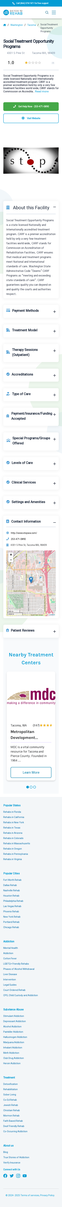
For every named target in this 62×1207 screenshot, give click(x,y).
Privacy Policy (47, 1195)
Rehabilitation (10, 1089)
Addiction (8, 941)
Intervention (9, 979)
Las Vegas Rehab (12, 906)
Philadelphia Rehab (13, 901)
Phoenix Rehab (11, 911)
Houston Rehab (11, 895)
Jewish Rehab (10, 1105)
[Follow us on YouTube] (25, 1175)
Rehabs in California (13, 817)
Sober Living (9, 1094)
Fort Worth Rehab (12, 880)
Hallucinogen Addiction (15, 1037)
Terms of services (30, 1195)
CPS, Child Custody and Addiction (20, 995)
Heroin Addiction (12, 1063)
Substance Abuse (13, 1009)
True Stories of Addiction (16, 1157)
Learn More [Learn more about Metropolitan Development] (31, 772)
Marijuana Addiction (13, 1042)
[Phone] (31, 106)
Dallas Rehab (10, 885)
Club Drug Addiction (13, 1058)
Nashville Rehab (11, 890)
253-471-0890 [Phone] (18, 539)
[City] (33, 25)
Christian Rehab (11, 1110)
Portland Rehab (11, 922)
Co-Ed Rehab (10, 1100)
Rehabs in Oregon (12, 848)
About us (8, 1145)
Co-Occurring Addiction (15, 1131)
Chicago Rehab (11, 927)
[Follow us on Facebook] (5, 1175)
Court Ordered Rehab (14, 990)
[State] (18, 25)
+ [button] (11, 555)
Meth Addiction (11, 1053)
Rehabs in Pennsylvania (15, 854)
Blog (5, 1152)
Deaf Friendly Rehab (13, 1126)
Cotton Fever (10, 958)
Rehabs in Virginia (12, 859)
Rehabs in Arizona (12, 833)
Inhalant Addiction (12, 1047)
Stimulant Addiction (13, 1016)
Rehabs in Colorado (13, 838)
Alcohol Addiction (12, 1026)
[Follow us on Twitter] (12, 1175)
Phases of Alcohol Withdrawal (18, 969)
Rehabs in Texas (11, 827)
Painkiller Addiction (13, 1031)
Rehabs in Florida (12, 812)
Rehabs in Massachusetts (16, 843)
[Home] (6, 25)
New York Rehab (12, 916)
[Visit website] (31, 118)
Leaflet (52, 615)
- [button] (11, 559)
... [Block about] (41, 91)
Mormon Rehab (11, 1115)
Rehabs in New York (13, 822)
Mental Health (10, 948)
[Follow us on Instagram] (18, 1175)
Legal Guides (10, 984)
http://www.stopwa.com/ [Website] (24, 533)
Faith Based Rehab (13, 1121)
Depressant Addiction (14, 1021)
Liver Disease (10, 974)
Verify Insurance (11, 1162)
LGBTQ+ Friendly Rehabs (16, 963)
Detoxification (10, 1084)
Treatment (9, 1077)
